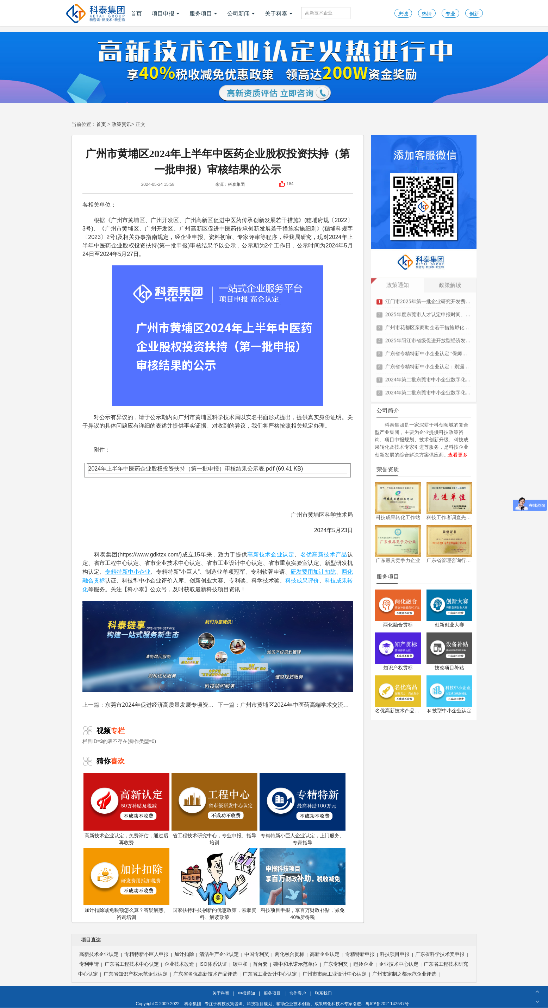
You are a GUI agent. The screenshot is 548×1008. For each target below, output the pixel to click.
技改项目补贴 (449, 667)
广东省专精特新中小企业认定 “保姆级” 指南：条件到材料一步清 (454, 349)
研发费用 (302, 571)
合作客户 (297, 993)
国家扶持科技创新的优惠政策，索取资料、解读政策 (214, 884)
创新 (474, 13)
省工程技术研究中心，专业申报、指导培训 (214, 809)
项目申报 (166, 13)
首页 (136, 13)
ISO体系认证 (213, 963)
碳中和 (240, 963)
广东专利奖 (335, 963)
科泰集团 (236, 184)
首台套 (260, 963)
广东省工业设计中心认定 (270, 973)
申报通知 (246, 993)
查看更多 (458, 454)
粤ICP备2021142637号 (387, 1004)
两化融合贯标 (398, 624)
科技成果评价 (302, 580)
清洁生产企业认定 (219, 954)
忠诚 (403, 13)
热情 (427, 13)
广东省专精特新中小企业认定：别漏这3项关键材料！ (443, 362)
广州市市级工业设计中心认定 (335, 973)
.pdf (269, 468)
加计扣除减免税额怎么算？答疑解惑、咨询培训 (126, 884)
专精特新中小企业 (127, 571)
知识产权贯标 (398, 667)
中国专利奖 (256, 954)
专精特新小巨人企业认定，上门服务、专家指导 (302, 809)
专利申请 (89, 963)
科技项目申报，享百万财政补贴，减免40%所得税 (302, 884)
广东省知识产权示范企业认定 (136, 973)
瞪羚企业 (363, 963)
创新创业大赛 (449, 624)
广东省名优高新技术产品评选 (205, 973)
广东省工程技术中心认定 (132, 963)
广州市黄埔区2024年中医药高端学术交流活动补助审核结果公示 (320, 704)
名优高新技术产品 (323, 554)
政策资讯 (121, 124)
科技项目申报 (395, 954)
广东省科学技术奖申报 (440, 954)
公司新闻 (241, 13)
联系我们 (323, 993)
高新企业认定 (325, 954)
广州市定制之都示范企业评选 (404, 973)
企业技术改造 (179, 963)
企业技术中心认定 (398, 963)
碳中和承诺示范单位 (295, 963)
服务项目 (203, 13)
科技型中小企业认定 (449, 710)
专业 (450, 13)
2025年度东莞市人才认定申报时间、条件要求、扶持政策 (447, 310)
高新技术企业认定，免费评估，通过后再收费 (126, 809)
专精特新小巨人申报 (146, 954)
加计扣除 (324, 571)
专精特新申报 (360, 954)
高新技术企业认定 (270, 554)
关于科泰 (279, 13)
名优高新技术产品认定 (399, 710)
